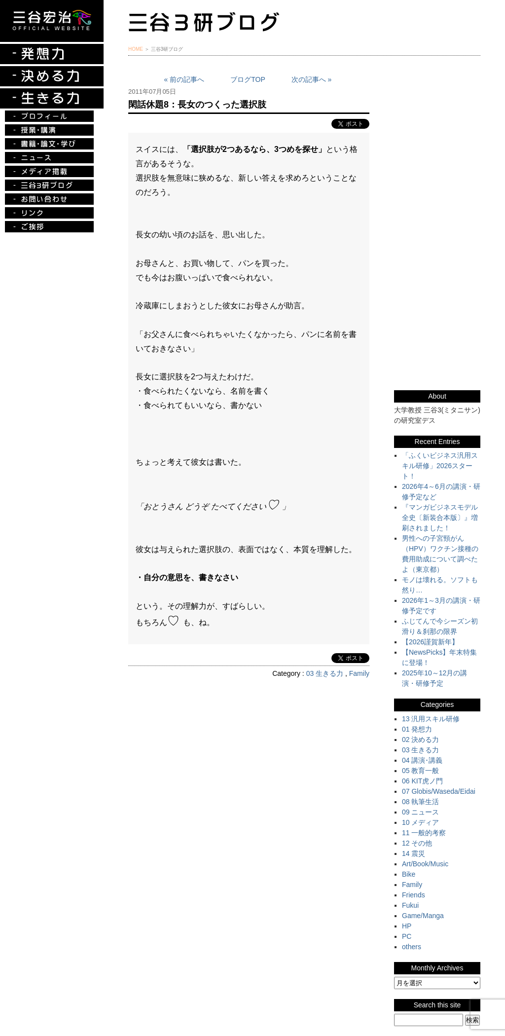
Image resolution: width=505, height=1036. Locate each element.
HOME (135, 49)
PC (406, 936)
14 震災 (413, 853)
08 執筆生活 (420, 802)
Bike (408, 874)
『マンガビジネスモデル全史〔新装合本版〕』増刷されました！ (440, 517)
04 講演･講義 (422, 760)
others (411, 947)
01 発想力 (417, 729)
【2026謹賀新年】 (430, 642)
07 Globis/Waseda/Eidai (438, 791)
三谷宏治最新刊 (437, 100)
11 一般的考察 (424, 833)
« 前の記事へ (184, 79)
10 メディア (420, 822)
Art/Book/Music (425, 864)
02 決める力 (420, 739)
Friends (413, 895)
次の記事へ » (311, 79)
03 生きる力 (324, 673)
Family (359, 673)
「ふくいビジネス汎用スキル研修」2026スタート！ (440, 465)
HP (406, 926)
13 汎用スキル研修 (431, 719)
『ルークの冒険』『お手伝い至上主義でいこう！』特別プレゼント (437, 150)
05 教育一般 (420, 771)
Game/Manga (423, 916)
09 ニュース (420, 812)
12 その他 (417, 843)
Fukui (410, 905)
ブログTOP (247, 79)
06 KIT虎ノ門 (422, 781)
